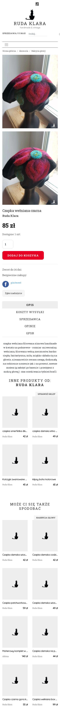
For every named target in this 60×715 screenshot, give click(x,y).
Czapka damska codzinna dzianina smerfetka (45, 554)
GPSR (30, 333)
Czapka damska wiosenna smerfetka (45, 602)
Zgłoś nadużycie (13, 293)
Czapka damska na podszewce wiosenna (45, 651)
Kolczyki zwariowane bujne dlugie (15, 479)
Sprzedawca (30, 319)
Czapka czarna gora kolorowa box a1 (15, 699)
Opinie (30, 326)
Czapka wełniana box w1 (45, 699)
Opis (30, 305)
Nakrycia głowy (38, 51)
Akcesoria (23, 51)
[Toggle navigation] (6, 45)
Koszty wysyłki (30, 312)
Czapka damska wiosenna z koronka (15, 554)
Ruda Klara (30, 21)
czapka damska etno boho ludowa (45, 431)
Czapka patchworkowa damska (15, 602)
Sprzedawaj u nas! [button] (13, 33)
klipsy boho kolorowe (44, 479)
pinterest (16, 282)
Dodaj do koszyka (23, 255)
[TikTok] (37, 4)
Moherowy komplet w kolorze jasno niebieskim (15, 651)
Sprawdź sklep (46, 394)
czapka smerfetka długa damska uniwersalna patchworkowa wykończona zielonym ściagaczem (15, 431)
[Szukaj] (46, 34)
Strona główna (9, 51)
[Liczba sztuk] (7, 244)
